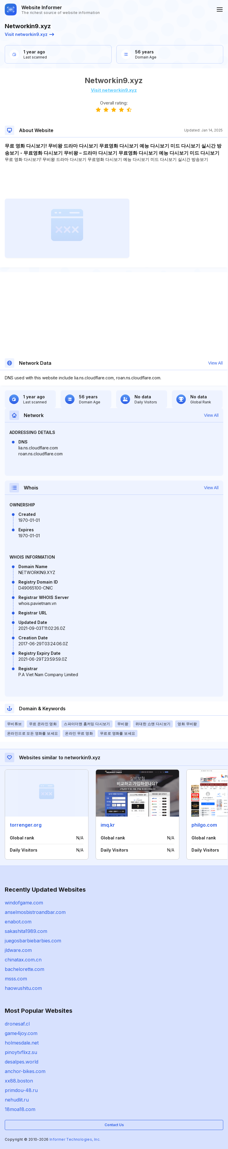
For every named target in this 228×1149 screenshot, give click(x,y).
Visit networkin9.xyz (29, 34)
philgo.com (204, 825)
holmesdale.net (22, 1043)
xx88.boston (19, 1081)
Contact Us (114, 1125)
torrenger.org (26, 825)
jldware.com (18, 950)
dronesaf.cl (17, 1024)
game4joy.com (21, 1033)
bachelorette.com (24, 969)
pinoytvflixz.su (21, 1052)
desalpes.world (21, 1062)
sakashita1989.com (26, 931)
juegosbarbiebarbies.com (33, 941)
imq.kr (108, 825)
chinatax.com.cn (23, 960)
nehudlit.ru (17, 1100)
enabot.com (18, 922)
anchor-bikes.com (25, 1071)
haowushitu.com (23, 988)
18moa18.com (20, 1109)
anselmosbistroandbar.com (35, 912)
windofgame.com (24, 903)
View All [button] (215, 363)
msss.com (16, 979)
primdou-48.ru (21, 1090)
